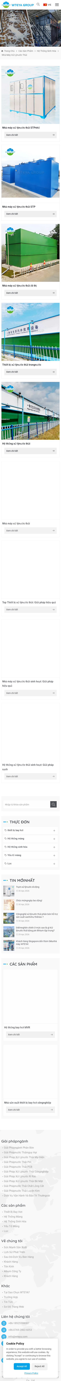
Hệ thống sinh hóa (46, 51)
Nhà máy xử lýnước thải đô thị (19, 285)
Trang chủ (9, 51)
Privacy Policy (31, 1373)
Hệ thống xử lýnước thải (16, 443)
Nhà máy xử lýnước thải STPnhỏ (21, 127)
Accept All (22, 1366)
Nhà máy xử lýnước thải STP (18, 206)
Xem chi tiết (30, 135)
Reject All (39, 1366)
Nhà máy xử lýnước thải (14, 55)
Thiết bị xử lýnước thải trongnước (21, 364)
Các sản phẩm (25, 51)
